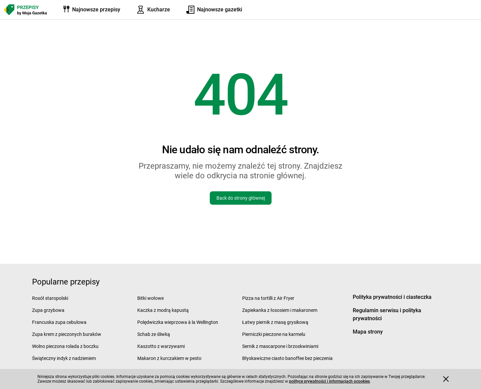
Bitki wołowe (150, 298)
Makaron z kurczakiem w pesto (169, 358)
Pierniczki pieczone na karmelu (273, 334)
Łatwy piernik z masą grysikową (275, 322)
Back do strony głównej (240, 198)
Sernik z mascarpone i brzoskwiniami (280, 346)
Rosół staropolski (50, 298)
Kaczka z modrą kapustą (163, 310)
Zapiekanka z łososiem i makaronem (279, 310)
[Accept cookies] (446, 379)
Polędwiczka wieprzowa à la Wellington (177, 322)
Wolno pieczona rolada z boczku (65, 346)
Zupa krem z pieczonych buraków (66, 334)
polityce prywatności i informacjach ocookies (329, 381)
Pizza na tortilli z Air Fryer (268, 298)
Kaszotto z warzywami (161, 346)
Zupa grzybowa (48, 310)
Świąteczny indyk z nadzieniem (64, 358)
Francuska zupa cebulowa (59, 322)
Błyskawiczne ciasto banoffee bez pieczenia (287, 358)
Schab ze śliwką (153, 334)
